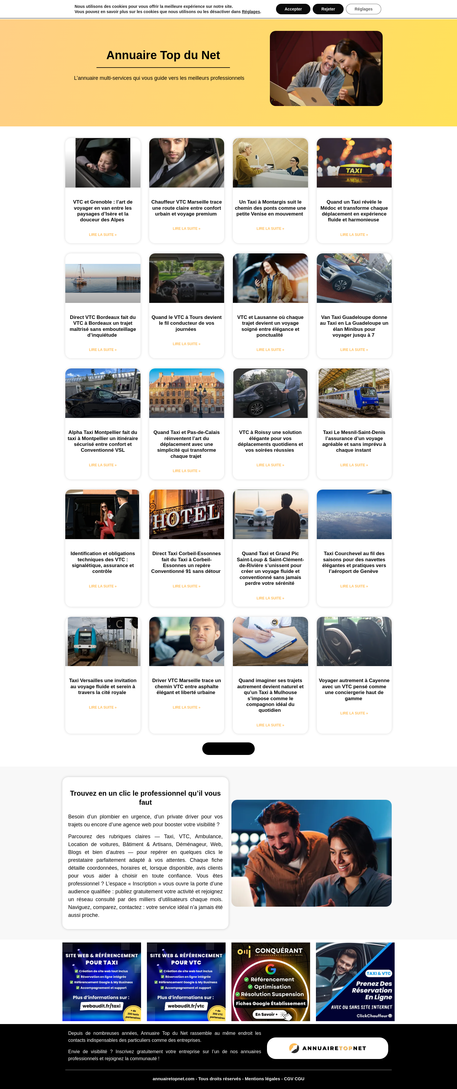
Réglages (250, 11)
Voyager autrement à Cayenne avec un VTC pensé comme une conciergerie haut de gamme (354, 689)
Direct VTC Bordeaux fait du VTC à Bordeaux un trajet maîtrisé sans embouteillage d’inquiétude (103, 326)
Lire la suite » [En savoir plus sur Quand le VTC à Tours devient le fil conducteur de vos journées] (187, 344)
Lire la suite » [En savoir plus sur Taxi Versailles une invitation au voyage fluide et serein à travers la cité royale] (103, 707)
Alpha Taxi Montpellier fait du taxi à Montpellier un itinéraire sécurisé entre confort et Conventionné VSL (103, 441)
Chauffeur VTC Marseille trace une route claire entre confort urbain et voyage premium (186, 208)
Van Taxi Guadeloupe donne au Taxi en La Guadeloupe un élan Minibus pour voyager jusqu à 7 (354, 326)
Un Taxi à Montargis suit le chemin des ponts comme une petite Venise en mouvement (270, 208)
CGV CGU (294, 1078)
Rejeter (328, 9)
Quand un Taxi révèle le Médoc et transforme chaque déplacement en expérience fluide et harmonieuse (354, 211)
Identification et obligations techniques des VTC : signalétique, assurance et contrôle (103, 562)
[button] (228, 748)
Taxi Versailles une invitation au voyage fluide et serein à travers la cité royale (102, 686)
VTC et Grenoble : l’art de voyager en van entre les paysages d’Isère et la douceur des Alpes (103, 211)
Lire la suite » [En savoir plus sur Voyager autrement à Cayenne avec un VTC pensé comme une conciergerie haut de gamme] (354, 713)
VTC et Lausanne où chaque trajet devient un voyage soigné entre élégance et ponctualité (270, 326)
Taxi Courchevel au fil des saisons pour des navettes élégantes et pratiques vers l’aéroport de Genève (354, 562)
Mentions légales (263, 1078)
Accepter (293, 9)
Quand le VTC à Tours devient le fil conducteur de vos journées (187, 323)
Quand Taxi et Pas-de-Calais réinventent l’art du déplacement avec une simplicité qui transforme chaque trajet (187, 444)
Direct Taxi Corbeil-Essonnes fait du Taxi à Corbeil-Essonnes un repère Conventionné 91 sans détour (186, 562)
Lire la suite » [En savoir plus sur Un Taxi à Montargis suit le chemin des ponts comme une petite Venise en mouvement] (270, 229)
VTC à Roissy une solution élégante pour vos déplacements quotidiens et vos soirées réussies (270, 441)
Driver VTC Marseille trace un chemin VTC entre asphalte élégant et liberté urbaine (186, 686)
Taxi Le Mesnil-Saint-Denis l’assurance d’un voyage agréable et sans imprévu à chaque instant (354, 441)
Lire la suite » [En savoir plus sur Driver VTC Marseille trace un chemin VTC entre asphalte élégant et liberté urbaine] (187, 707)
